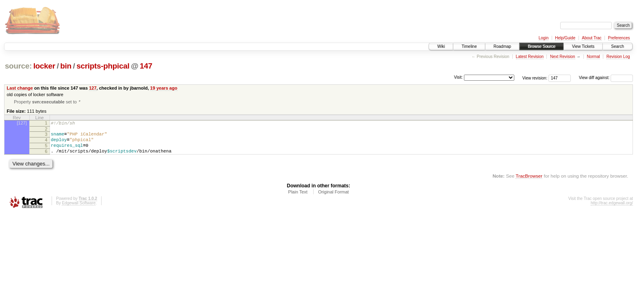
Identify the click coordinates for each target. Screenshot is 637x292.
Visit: (458, 77)
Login (543, 38)
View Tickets (583, 46)
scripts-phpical (102, 66)
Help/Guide (565, 38)
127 (92, 88)
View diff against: (606, 77)
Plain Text (298, 198)
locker (44, 66)
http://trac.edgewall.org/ (612, 210)
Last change (20, 88)
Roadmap (502, 46)
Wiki (441, 46)
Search (617, 46)
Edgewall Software (78, 210)
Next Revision (562, 56)
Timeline (469, 46)
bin (65, 66)
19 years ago (164, 88)
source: (18, 66)
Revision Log (618, 56)
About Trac (591, 38)
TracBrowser (529, 182)
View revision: (535, 77)
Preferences (619, 38)
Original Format (333, 198)
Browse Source (541, 46)
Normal (593, 56)
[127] (22, 123)
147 (146, 66)
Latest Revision (530, 56)
